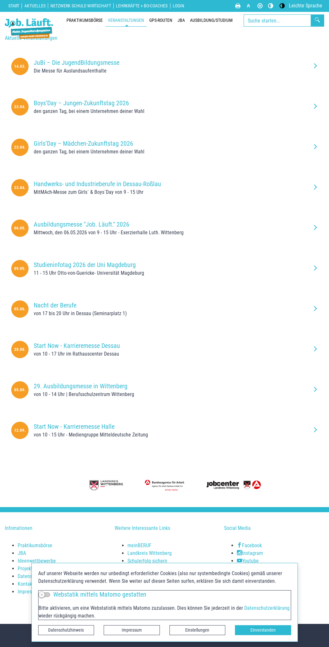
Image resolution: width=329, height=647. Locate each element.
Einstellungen (197, 630)
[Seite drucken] (238, 6)
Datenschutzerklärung (267, 608)
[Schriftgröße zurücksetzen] (248, 6)
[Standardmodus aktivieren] (270, 6)
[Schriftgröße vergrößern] (260, 6)
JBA (181, 20)
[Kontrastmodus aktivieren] (282, 6)
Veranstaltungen (126, 20)
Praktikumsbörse (84, 20)
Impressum (132, 630)
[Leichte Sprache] (306, 6)
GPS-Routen (160, 20)
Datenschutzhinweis (66, 630)
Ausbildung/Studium (211, 20)
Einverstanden (263, 630)
